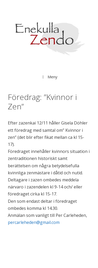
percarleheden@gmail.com (34, 222)
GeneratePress (49, 259)
